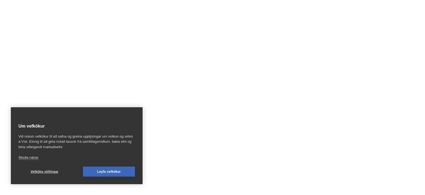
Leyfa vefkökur (109, 172)
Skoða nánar (28, 157)
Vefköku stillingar (45, 172)
